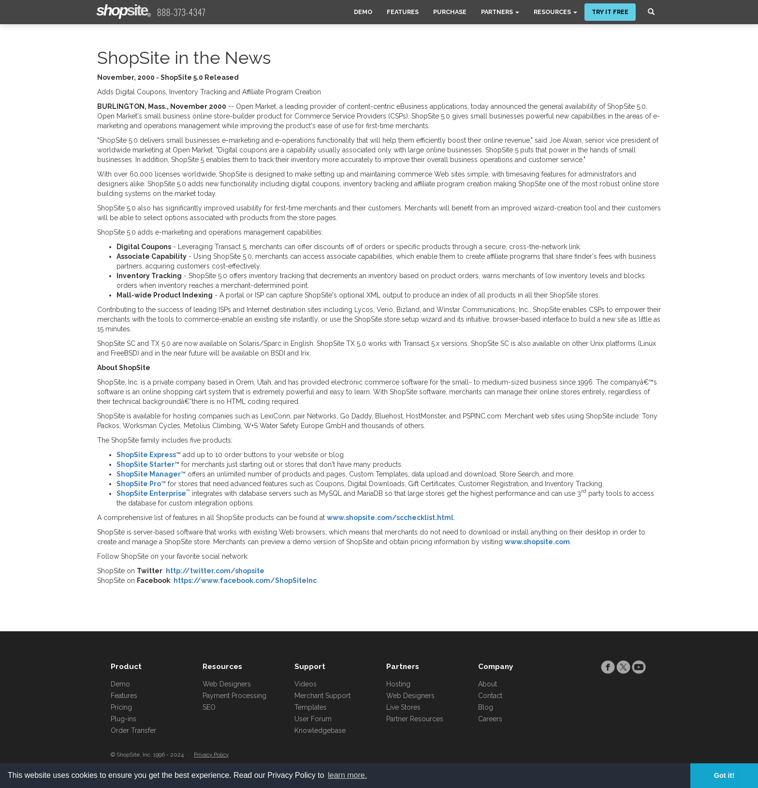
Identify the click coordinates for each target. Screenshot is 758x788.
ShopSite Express (146, 455)
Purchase (449, 11)
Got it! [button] (724, 775)
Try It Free (610, 11)
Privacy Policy (211, 754)
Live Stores (403, 707)
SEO (209, 707)
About (487, 684)
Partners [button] (500, 11)
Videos (305, 684)
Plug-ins (123, 719)
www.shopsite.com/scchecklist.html (390, 517)
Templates (310, 707)
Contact (490, 695)
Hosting (398, 684)
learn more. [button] (347, 775)
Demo (363, 11)
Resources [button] (555, 11)
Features (403, 11)
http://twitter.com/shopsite (215, 571)
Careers (490, 719)
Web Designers (227, 684)
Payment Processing (234, 695)
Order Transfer (133, 730)
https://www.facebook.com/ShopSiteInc (245, 580)
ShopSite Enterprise (151, 493)
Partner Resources (414, 719)
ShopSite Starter (146, 464)
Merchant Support (322, 695)
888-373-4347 (181, 12)
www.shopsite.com (537, 542)
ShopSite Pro (139, 484)
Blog (485, 707)
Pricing (121, 707)
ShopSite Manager (149, 474)
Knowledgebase (320, 730)
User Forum (313, 719)
